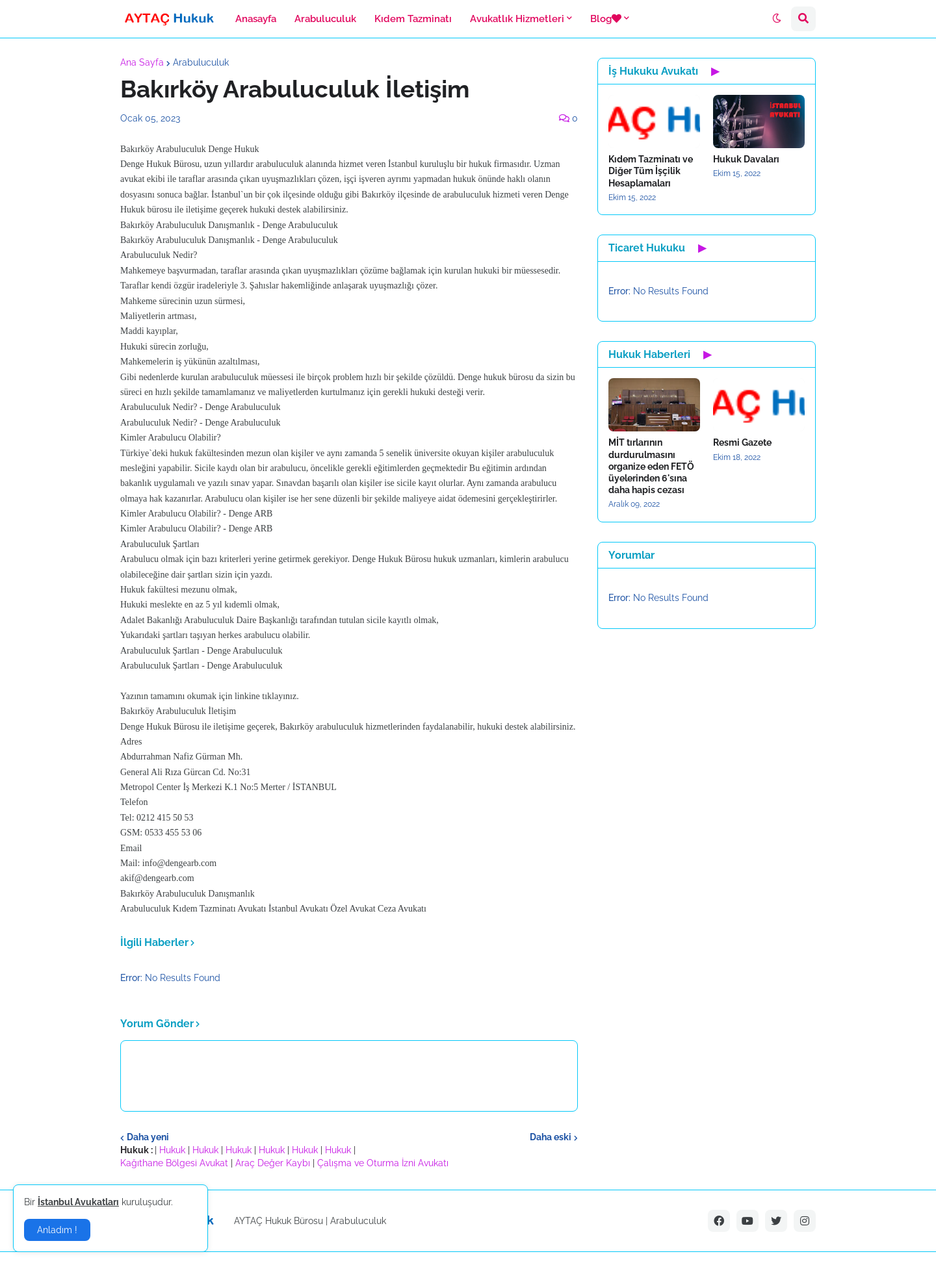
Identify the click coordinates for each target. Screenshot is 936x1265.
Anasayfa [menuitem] (255, 19)
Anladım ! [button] (57, 1230)
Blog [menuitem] (605, 19)
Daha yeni (148, 1137)
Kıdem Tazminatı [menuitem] (413, 19)
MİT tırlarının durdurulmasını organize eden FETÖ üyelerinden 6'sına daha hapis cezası (651, 466)
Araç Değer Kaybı (272, 1163)
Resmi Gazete (742, 442)
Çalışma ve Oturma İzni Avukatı (382, 1163)
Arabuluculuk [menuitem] (325, 19)
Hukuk (172, 1150)
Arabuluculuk (201, 62)
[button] (776, 18)
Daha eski (550, 1137)
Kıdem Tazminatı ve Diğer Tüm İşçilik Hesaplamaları (650, 171)
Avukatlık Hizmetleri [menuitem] (517, 19)
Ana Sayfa (142, 62)
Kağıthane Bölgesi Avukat (174, 1163)
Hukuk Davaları (746, 159)
